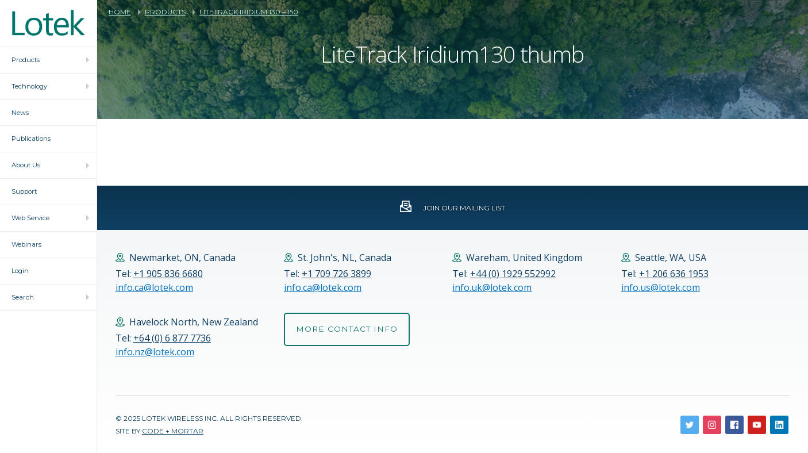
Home (120, 12)
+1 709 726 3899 (336, 273)
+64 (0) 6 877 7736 (172, 338)
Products (165, 12)
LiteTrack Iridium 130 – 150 (248, 12)
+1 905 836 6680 (168, 273)
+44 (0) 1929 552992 (513, 273)
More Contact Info (347, 328)
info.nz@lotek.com (155, 351)
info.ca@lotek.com (154, 287)
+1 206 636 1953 (674, 273)
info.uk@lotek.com (492, 287)
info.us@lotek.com (660, 287)
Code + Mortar (172, 431)
